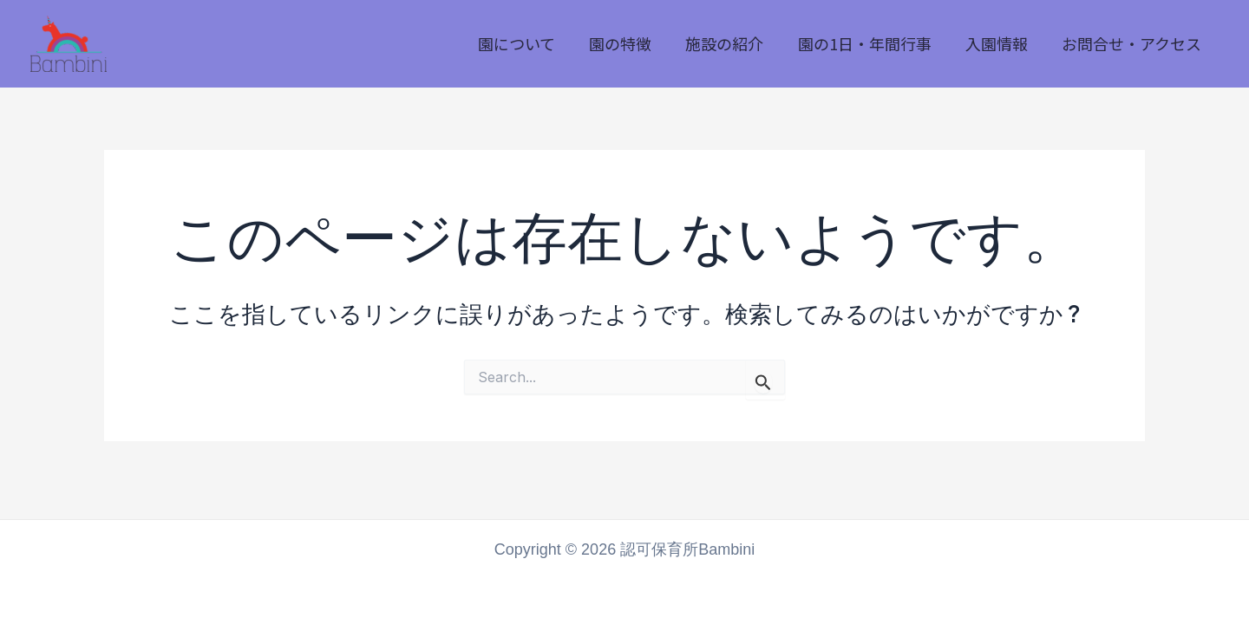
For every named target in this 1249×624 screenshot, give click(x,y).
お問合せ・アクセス (1133, 43)
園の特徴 (633, 43)
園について (532, 43)
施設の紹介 (735, 43)
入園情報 (1001, 43)
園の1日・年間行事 (871, 43)
